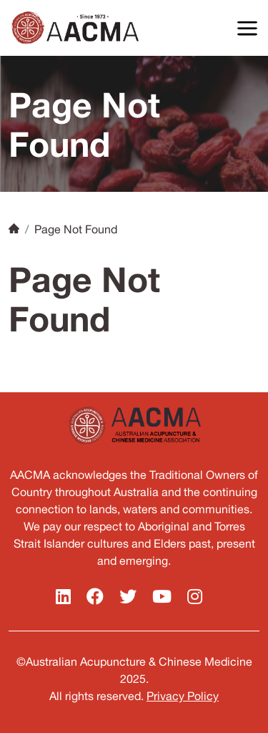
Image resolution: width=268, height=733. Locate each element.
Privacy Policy (183, 695)
